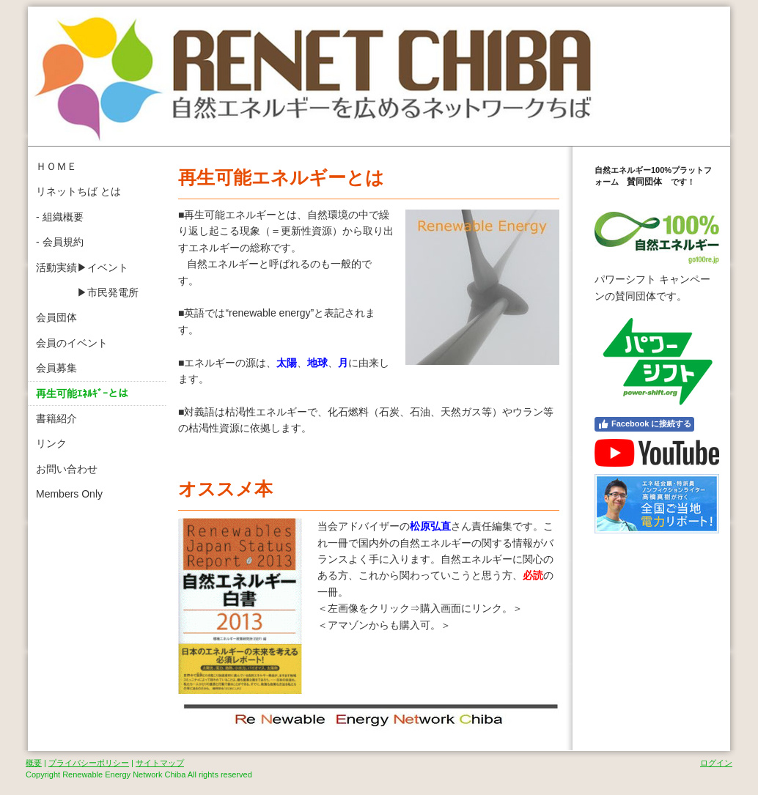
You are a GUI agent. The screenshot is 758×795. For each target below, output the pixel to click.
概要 (34, 762)
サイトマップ (160, 762)
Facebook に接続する (644, 424)
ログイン (716, 762)
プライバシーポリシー (88, 762)
